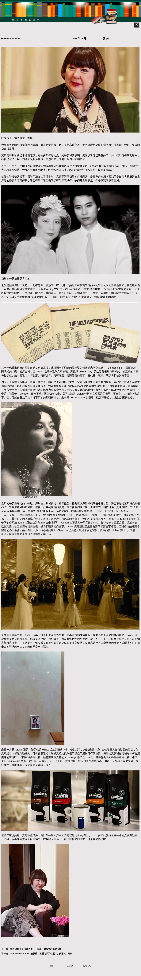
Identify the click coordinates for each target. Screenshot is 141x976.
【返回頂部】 (87, 966)
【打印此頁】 (69, 966)
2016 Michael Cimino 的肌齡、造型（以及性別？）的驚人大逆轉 (41, 953)
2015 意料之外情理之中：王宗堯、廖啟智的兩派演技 (35, 949)
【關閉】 (52, 966)
